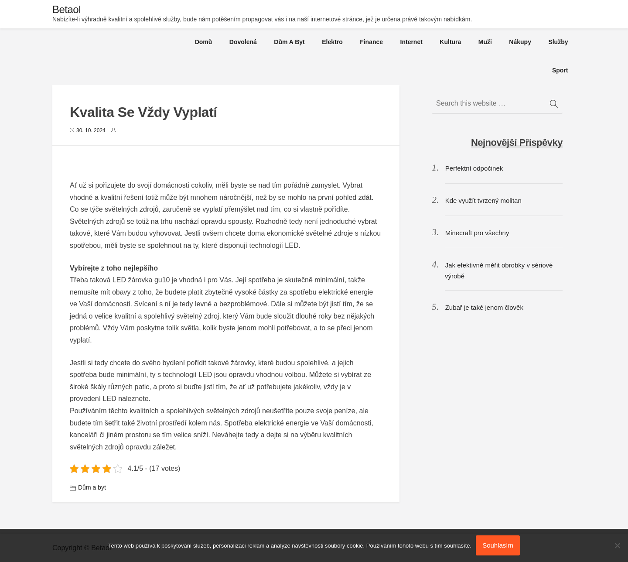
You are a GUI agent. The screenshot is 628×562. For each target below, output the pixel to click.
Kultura (450, 41)
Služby (558, 41)
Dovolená (243, 41)
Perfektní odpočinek (474, 168)
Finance (371, 41)
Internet (411, 41)
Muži (485, 41)
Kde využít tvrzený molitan (483, 200)
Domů (203, 41)
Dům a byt (289, 41)
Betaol (66, 9)
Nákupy (520, 41)
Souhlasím (497, 545)
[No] (617, 545)
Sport (560, 70)
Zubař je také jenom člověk (484, 307)
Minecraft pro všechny (477, 232)
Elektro (332, 41)
